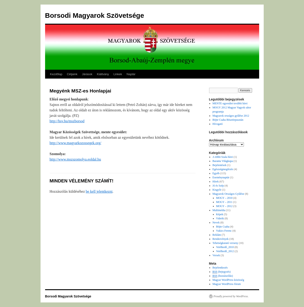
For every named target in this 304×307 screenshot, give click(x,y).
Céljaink (72, 74)
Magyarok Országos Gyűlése (228, 193)
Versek (216, 255)
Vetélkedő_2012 (225, 251)
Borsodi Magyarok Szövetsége (94, 15)
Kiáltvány (103, 74)
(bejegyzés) (221, 272)
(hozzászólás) (222, 276)
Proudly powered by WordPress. (231, 296)
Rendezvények (220, 238)
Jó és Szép (218, 185)
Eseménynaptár (220, 177)
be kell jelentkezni (99, 191)
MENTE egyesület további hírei (230, 103)
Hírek (215, 181)
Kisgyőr (216, 189)
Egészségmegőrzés (222, 169)
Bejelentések (219, 165)
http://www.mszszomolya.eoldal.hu (75, 159)
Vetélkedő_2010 (225, 247)
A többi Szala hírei (222, 157)
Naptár (131, 74)
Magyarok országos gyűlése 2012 (230, 115)
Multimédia (218, 210)
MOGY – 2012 (224, 206)
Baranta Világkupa (222, 161)
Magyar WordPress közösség (228, 279)
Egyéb (216, 173)
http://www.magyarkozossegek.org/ (75, 143)
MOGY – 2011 (224, 202)
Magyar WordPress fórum (226, 284)
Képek (219, 214)
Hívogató (217, 123)
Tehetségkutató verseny (225, 243)
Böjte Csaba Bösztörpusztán (227, 119)
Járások (87, 74)
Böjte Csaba (222, 226)
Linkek (117, 74)
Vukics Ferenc (224, 230)
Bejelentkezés (220, 267)
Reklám (216, 234)
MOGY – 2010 (224, 198)
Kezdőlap (56, 74)
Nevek (216, 222)
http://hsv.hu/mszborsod (67, 121)
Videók (220, 218)
